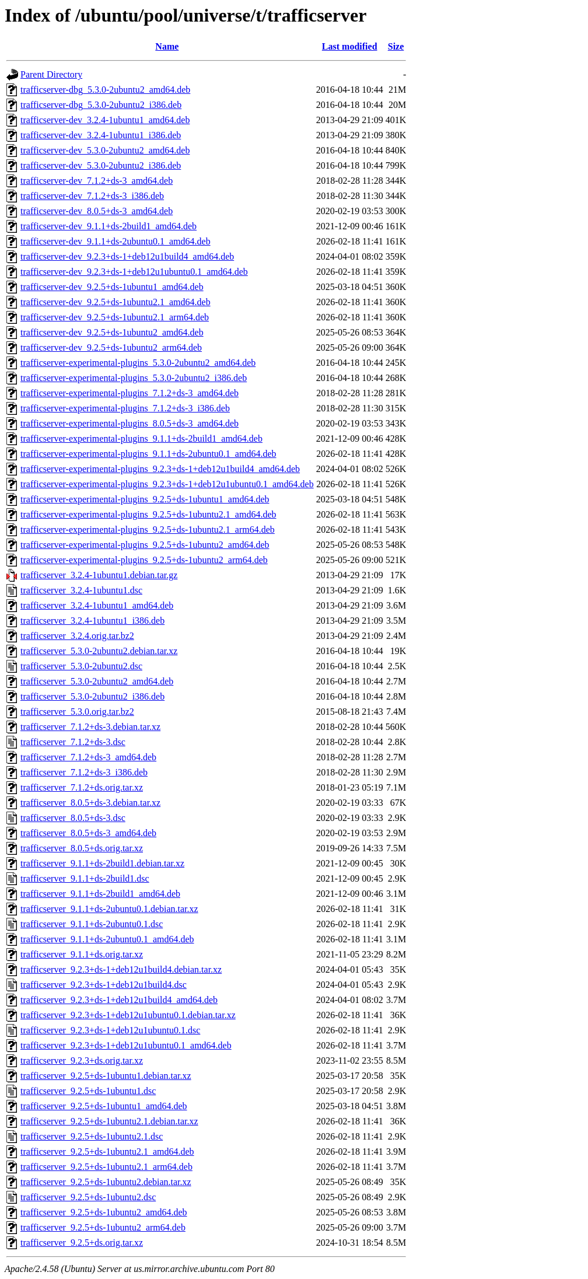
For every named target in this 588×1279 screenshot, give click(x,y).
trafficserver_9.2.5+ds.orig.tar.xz (81, 1242)
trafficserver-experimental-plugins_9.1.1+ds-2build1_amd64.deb (141, 438)
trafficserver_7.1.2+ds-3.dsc (72, 742)
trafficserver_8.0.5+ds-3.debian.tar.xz (90, 803)
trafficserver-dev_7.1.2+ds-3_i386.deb (92, 196)
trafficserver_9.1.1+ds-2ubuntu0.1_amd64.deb (107, 939)
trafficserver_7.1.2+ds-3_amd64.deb (88, 757)
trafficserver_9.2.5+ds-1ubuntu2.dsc (88, 1197)
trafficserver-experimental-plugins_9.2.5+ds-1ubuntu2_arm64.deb (144, 560)
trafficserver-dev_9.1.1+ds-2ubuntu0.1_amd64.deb (115, 241)
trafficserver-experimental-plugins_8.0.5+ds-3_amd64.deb (129, 423)
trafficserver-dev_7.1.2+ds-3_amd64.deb (96, 181)
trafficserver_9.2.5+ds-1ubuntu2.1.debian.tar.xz (109, 1121)
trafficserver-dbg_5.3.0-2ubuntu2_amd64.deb (105, 90)
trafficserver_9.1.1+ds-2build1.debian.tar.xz (102, 863)
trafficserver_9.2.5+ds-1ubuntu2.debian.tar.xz (105, 1182)
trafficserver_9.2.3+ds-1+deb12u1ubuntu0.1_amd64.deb (126, 1045)
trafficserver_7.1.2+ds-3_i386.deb (84, 772)
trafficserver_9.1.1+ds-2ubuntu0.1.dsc (91, 924)
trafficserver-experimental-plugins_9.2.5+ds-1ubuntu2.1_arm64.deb (147, 529)
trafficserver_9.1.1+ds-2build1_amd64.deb (100, 894)
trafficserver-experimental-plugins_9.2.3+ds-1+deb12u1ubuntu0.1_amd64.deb (167, 484)
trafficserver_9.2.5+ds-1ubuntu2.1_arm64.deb (106, 1167)
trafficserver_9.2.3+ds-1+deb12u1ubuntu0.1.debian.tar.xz (128, 1015)
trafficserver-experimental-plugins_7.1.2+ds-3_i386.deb (125, 408)
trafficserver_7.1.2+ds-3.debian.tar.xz (90, 727)
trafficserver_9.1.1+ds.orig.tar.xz (81, 954)
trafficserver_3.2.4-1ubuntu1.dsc (81, 590)
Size (396, 46)
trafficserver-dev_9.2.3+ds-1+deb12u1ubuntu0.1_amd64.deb (134, 272)
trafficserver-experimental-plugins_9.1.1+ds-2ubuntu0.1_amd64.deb (148, 454)
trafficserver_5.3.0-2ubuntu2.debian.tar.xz (98, 651)
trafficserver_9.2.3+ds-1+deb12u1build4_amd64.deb (119, 1000)
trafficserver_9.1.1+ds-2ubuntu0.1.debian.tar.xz (109, 909)
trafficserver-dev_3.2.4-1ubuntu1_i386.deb (100, 135)
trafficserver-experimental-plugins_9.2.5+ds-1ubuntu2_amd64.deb (145, 545)
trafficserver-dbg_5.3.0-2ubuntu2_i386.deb (100, 105)
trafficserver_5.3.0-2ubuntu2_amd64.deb (96, 681)
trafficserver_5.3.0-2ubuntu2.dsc (81, 666)
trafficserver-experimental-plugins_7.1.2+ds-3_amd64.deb (129, 393)
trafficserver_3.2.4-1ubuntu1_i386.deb (92, 620)
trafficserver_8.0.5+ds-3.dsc (72, 818)
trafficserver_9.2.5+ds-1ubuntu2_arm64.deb (103, 1227)
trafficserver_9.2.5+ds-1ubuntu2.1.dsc (91, 1136)
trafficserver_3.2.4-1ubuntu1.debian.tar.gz (98, 575)
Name (166, 46)
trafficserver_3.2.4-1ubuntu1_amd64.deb (96, 605)
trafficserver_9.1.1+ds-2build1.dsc (84, 878)
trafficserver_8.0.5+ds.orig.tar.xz (81, 848)
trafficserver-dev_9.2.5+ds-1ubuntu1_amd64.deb (112, 287)
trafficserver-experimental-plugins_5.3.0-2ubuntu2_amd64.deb (138, 363)
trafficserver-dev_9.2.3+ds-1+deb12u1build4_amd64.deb (127, 256)
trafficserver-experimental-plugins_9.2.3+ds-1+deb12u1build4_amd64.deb (160, 469)
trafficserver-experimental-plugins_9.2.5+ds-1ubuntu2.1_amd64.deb (148, 514)
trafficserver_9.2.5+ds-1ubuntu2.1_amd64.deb (107, 1151)
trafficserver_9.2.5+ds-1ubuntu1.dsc (88, 1091)
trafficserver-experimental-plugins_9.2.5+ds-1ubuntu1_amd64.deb (145, 499)
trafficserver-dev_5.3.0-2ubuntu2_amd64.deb (105, 150)
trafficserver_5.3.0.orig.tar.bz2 (77, 712)
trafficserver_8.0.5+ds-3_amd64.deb (88, 833)
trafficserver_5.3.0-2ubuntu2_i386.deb (92, 696)
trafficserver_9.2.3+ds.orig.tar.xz (81, 1060)
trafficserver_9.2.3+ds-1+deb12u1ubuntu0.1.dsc (110, 1030)
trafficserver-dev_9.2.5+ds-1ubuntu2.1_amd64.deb (115, 302)
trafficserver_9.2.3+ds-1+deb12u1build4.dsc (103, 985)
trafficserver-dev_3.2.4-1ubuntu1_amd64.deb (105, 120)
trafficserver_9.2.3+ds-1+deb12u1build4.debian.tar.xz (121, 969)
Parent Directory (51, 74)
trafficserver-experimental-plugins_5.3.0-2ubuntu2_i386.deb (133, 378)
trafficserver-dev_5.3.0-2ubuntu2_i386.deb (100, 165)
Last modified (349, 46)
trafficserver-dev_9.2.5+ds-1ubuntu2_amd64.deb (112, 332)
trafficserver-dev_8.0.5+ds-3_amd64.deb (96, 211)
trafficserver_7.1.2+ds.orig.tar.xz (81, 787)
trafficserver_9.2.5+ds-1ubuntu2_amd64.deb (103, 1212)
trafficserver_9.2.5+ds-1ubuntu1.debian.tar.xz (105, 1076)
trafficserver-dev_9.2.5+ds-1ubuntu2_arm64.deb (111, 347)
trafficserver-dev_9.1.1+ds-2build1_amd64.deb (108, 226)
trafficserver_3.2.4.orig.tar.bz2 (77, 636)
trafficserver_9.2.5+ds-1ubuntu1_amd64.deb (103, 1106)
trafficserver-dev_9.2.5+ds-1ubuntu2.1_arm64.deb (114, 317)
